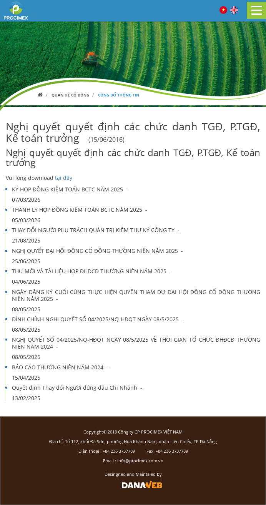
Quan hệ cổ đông (70, 95)
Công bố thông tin (118, 95)
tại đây (63, 177)
